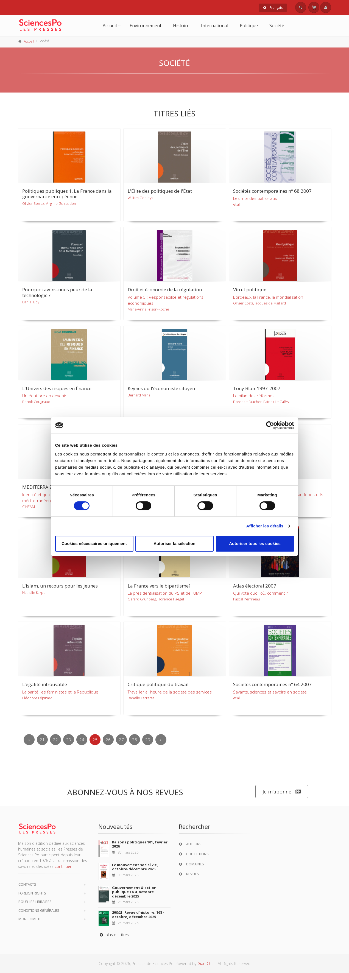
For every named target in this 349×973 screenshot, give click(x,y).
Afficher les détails (264, 526)
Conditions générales (38, 910)
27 (121, 739)
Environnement (145, 26)
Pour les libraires (35, 901)
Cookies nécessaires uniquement (94, 543)
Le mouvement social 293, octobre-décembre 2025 (135, 867)
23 (68, 739)
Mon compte (29, 918)
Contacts (27, 884)
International (214, 26)
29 (147, 739)
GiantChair (206, 963)
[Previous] (29, 739)
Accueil (110, 26)
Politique (249, 26)
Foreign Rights (32, 893)
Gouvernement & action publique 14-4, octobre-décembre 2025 (134, 892)
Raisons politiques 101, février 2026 (139, 844)
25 (95, 739)
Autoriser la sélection (174, 543)
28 (134, 739)
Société (276, 26)
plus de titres (113, 934)
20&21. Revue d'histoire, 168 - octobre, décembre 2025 (138, 914)
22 (55, 739)
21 (42, 739)
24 (81, 739)
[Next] (160, 739)
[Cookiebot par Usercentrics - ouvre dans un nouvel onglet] (270, 425)
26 (108, 739)
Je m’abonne (282, 791)
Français (273, 7)
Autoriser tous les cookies (255, 543)
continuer (63, 866)
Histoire (181, 26)
